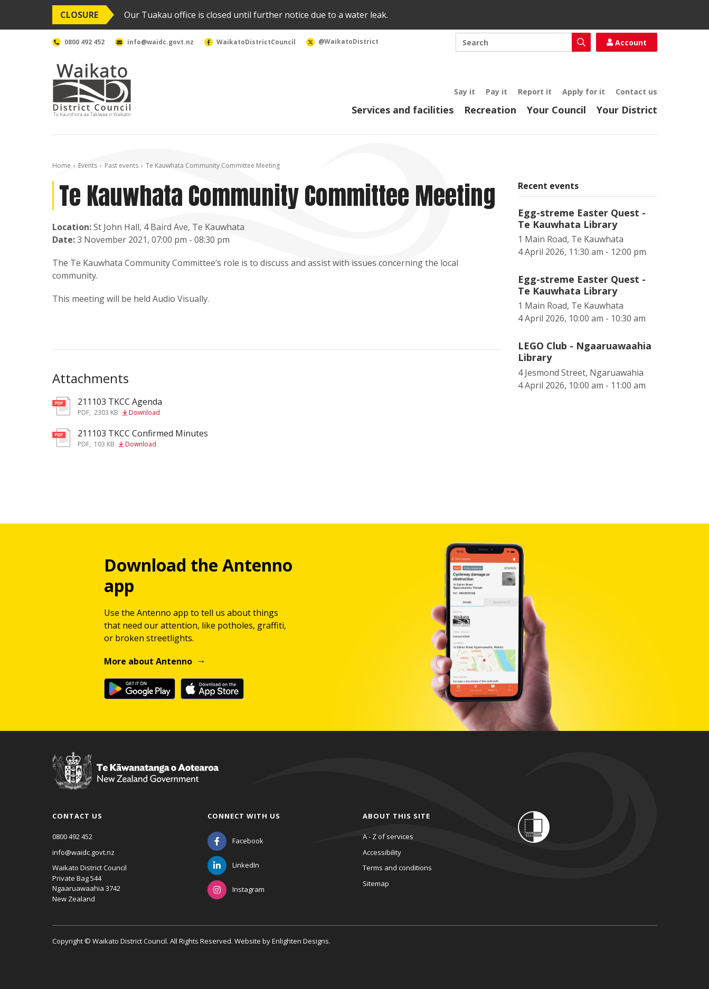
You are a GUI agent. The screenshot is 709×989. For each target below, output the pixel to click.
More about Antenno (148, 661)
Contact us (636, 92)
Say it (464, 92)
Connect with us (243, 816)
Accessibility (382, 852)
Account (627, 42)
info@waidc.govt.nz (83, 852)
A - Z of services (388, 836)
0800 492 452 (72, 836)
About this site (396, 816)
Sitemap (376, 883)
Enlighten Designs (300, 941)
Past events (121, 165)
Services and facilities (402, 109)
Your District (627, 109)
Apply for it (583, 92)
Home (61, 165)
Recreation (490, 109)
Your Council (556, 109)
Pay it (496, 92)
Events (87, 165)
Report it (535, 92)
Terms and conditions (397, 867)
